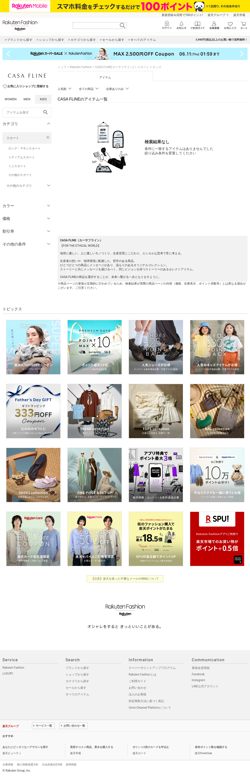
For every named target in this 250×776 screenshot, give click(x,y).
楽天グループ (216, 15)
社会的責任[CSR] (52, 764)
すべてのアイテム (77, 694)
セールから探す (76, 688)
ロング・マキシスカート (24, 148)
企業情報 (7, 764)
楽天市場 (239, 15)
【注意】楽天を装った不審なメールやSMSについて (125, 578)
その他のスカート (20, 175)
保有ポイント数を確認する (211, 747)
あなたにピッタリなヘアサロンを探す (25, 747)
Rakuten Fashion (81, 67)
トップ (62, 67)
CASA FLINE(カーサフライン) (114, 67)
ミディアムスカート (21, 157)
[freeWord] (26, 112)
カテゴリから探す (77, 681)
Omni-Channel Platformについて (150, 707)
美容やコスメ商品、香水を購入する (91, 747)
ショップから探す (77, 674)
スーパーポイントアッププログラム (152, 668)
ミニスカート (17, 166)
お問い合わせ (137, 688)
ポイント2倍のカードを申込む (151, 747)
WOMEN (11, 99)
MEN (27, 99)
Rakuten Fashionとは (142, 674)
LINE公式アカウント (205, 686)
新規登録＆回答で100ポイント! (182, 15)
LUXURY (7, 673)
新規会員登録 (201, 668)
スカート (12, 138)
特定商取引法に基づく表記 (146, 701)
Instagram (198, 680)
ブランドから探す (77, 668)
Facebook (198, 674)
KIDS (43, 99)
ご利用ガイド (137, 681)
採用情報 (71, 764)
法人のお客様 (137, 694)
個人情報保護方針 (27, 764)
